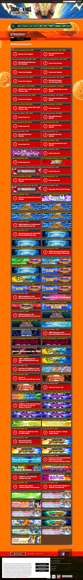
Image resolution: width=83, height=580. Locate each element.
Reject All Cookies (42, 567)
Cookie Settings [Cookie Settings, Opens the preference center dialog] (42, 570)
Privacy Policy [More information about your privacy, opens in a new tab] (24, 576)
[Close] (47, 560)
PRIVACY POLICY (40, 553)
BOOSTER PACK (41, 39)
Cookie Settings (30, 553)
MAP (80, 1)
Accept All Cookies (42, 564)
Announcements (17, 39)
